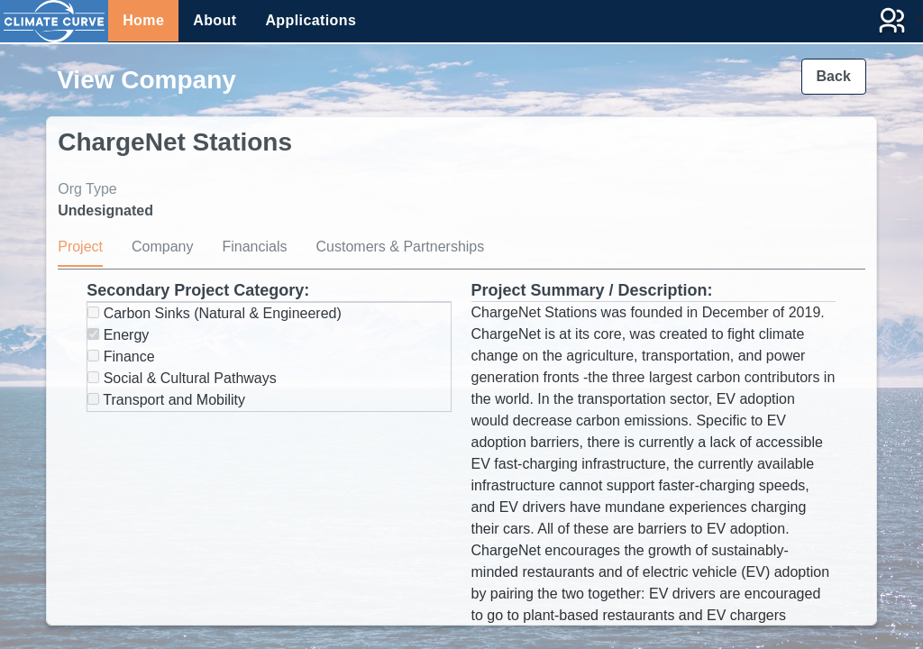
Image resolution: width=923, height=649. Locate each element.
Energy (118, 335)
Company (162, 246)
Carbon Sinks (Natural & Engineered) (214, 313)
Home (143, 20)
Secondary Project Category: (198, 290)
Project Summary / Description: (592, 290)
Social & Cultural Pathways (182, 378)
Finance (120, 356)
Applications (310, 20)
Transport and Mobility (166, 399)
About (214, 20)
